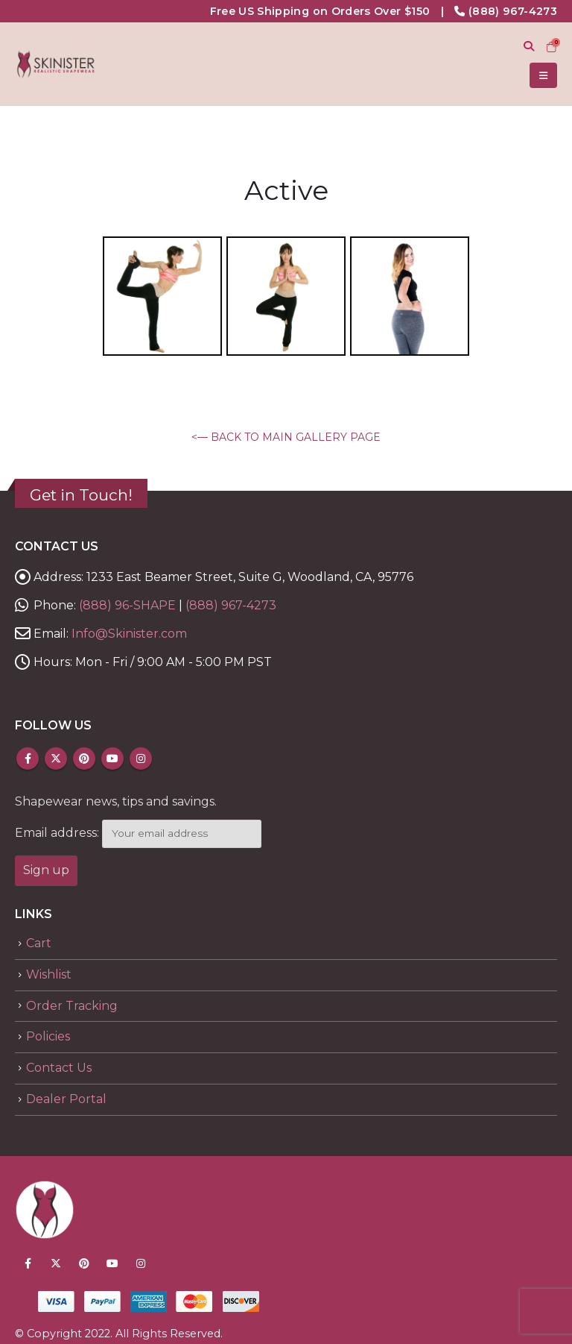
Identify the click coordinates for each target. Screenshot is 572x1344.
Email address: (57, 833)
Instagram (141, 758)
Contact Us (59, 1068)
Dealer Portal (66, 1099)
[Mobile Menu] (543, 75)
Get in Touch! (81, 495)
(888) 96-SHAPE (127, 605)
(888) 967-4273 (512, 11)
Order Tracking (72, 1006)
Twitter (56, 758)
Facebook (27, 758)
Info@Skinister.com (129, 634)
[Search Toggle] (528, 46)
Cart (38, 943)
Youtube (112, 758)
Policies (48, 1036)
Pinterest (84, 758)
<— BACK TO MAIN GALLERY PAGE (286, 437)
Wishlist (49, 974)
